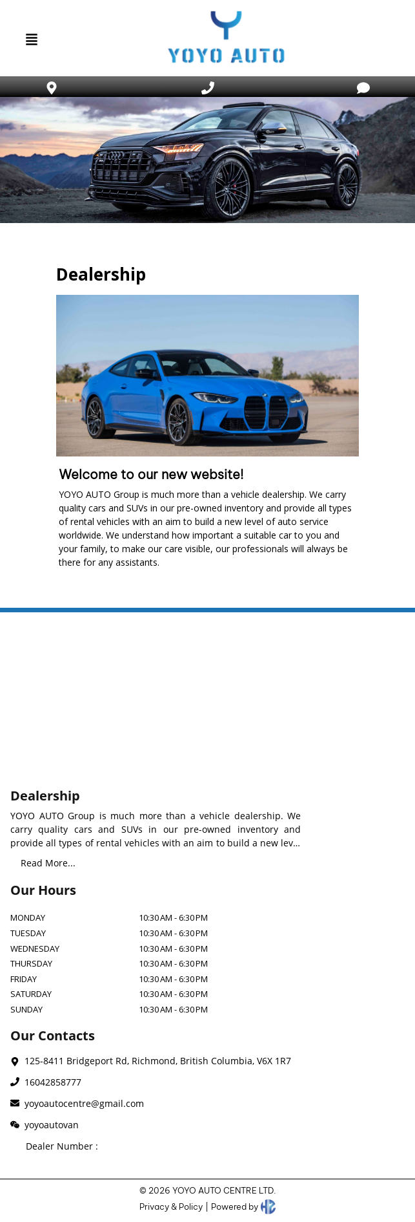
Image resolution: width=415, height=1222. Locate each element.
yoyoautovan (52, 1125)
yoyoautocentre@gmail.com (84, 1103)
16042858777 (53, 1082)
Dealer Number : (62, 1146)
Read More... (48, 863)
